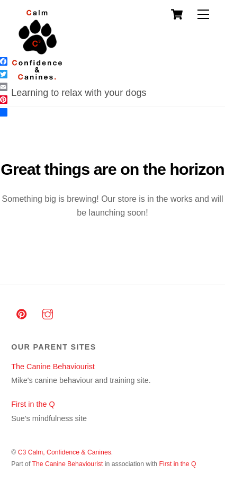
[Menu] (203, 14)
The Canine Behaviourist (53, 366)
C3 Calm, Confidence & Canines (64, 452)
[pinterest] (21, 313)
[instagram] (47, 313)
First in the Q (33, 404)
